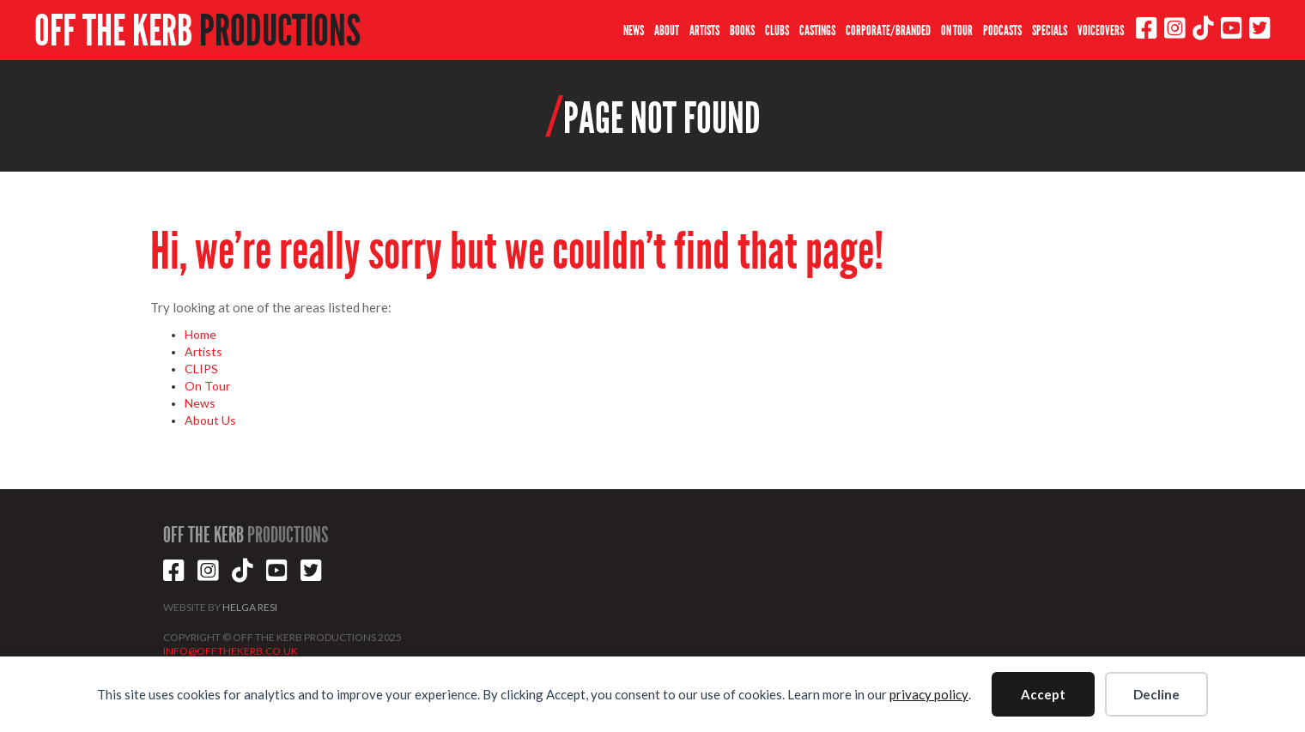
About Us (210, 420)
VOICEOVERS (1100, 30)
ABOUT (666, 30)
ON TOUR (957, 30)
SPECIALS (1049, 30)
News (200, 403)
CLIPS (201, 368)
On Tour (207, 385)
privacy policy (928, 694)
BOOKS (742, 30)
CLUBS (777, 30)
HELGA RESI (249, 607)
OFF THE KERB (197, 31)
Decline (1156, 694)
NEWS (633, 30)
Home (200, 334)
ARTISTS (704, 30)
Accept (1043, 694)
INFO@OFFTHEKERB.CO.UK (230, 650)
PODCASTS (1002, 30)
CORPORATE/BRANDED (888, 30)
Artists (203, 351)
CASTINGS (817, 30)
